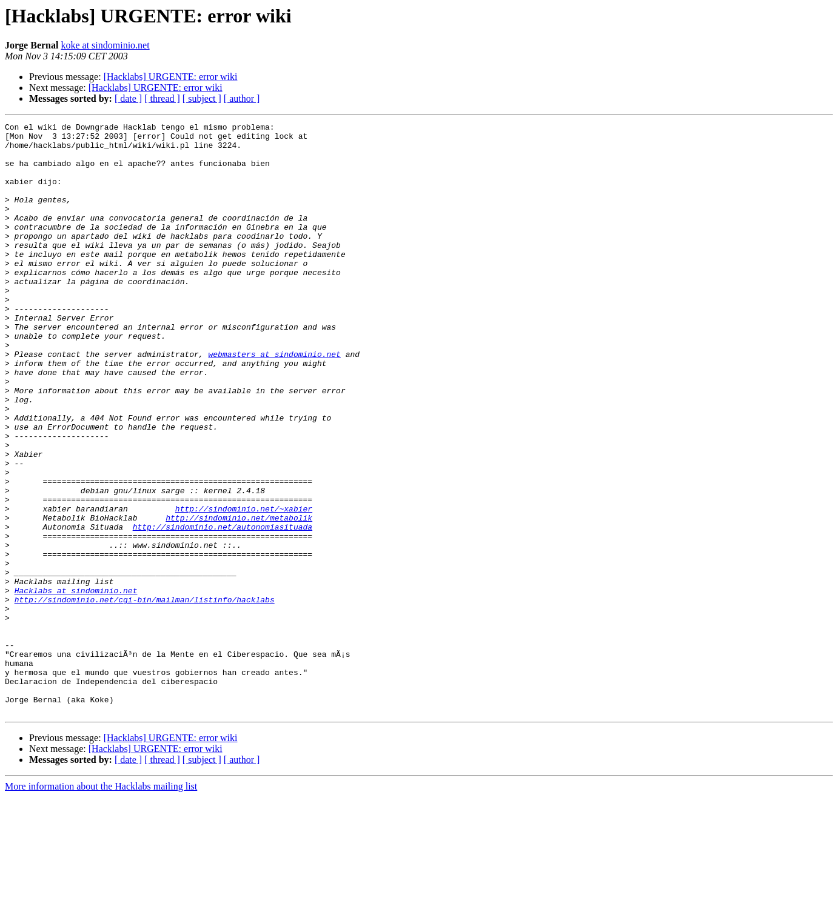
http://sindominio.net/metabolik (239, 597)
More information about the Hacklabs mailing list (101, 904)
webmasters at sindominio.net (274, 401)
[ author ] (242, 98)
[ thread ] (162, 98)
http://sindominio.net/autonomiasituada (222, 608)
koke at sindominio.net (105, 45)
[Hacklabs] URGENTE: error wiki (171, 77)
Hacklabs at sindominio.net (76, 684)
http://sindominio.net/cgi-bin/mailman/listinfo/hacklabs (145, 695)
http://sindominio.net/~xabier (243, 586)
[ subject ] (202, 98)
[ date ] (128, 98)
